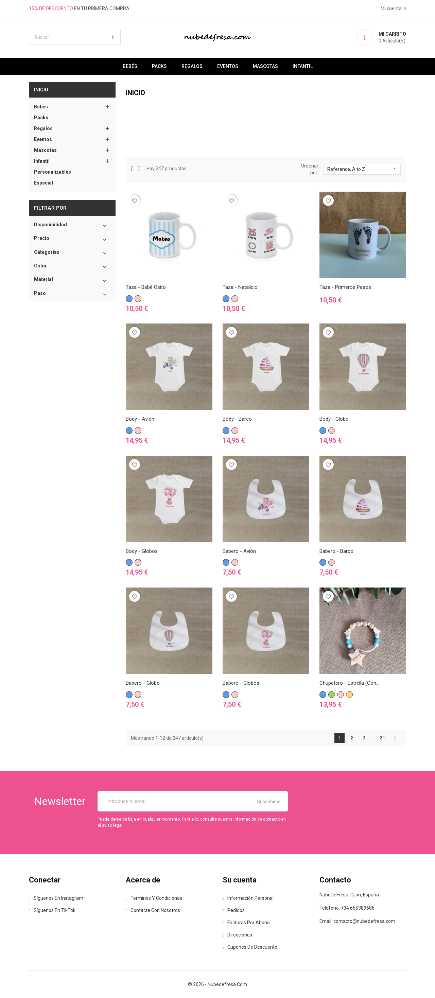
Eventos (227, 66)
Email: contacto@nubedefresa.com (357, 921)
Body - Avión (140, 419)
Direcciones (237, 935)
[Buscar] (75, 37)
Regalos (192, 66)
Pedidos (234, 910)
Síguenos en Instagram (56, 898)
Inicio (41, 89)
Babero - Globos (241, 683)
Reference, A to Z (362, 169)
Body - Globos (142, 551)
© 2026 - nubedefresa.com (217, 984)
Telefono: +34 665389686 (347, 908)
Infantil (303, 66)
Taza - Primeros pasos (345, 287)
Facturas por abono (246, 922)
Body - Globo (334, 419)
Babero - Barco (336, 551)
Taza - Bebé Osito (146, 287)
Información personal (248, 898)
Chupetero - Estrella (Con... (349, 683)
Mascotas (265, 66)
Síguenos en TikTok (52, 910)
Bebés (130, 66)
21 (383, 737)
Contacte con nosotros (153, 910)
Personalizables (52, 172)
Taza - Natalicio (240, 287)
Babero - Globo (143, 683)
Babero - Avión (239, 551)
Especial (43, 183)
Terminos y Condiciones (154, 898)
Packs (159, 66)
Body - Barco (237, 419)
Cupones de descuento (250, 947)
